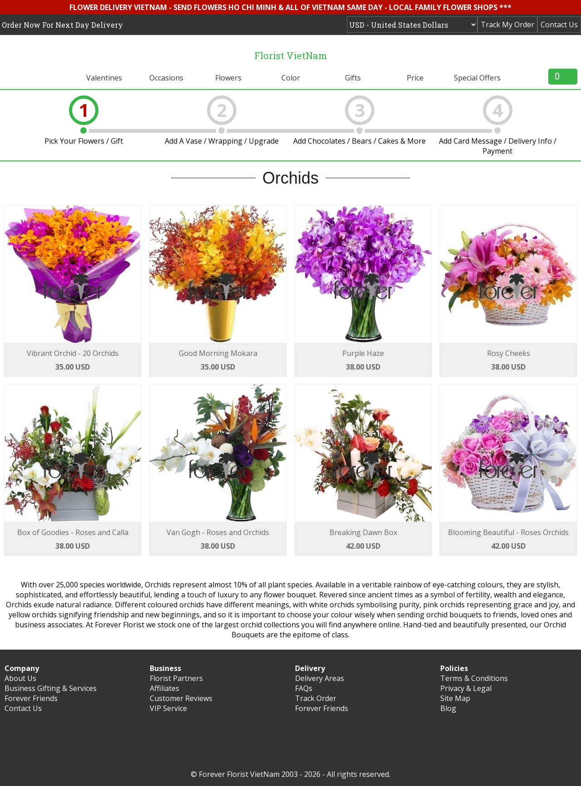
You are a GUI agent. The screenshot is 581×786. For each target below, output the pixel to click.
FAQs (303, 688)
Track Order (315, 698)
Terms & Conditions (474, 678)
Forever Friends (31, 698)
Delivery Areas (319, 678)
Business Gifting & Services (51, 688)
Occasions (166, 78)
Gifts (353, 78)
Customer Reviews (181, 698)
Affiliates (164, 688)
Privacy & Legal (466, 688)
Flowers (228, 78)
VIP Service (168, 708)
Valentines (104, 78)
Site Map (455, 698)
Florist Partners (176, 678)
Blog (448, 708)
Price (415, 78)
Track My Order (507, 25)
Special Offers (477, 78)
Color (290, 78)
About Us (20, 678)
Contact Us (559, 25)
